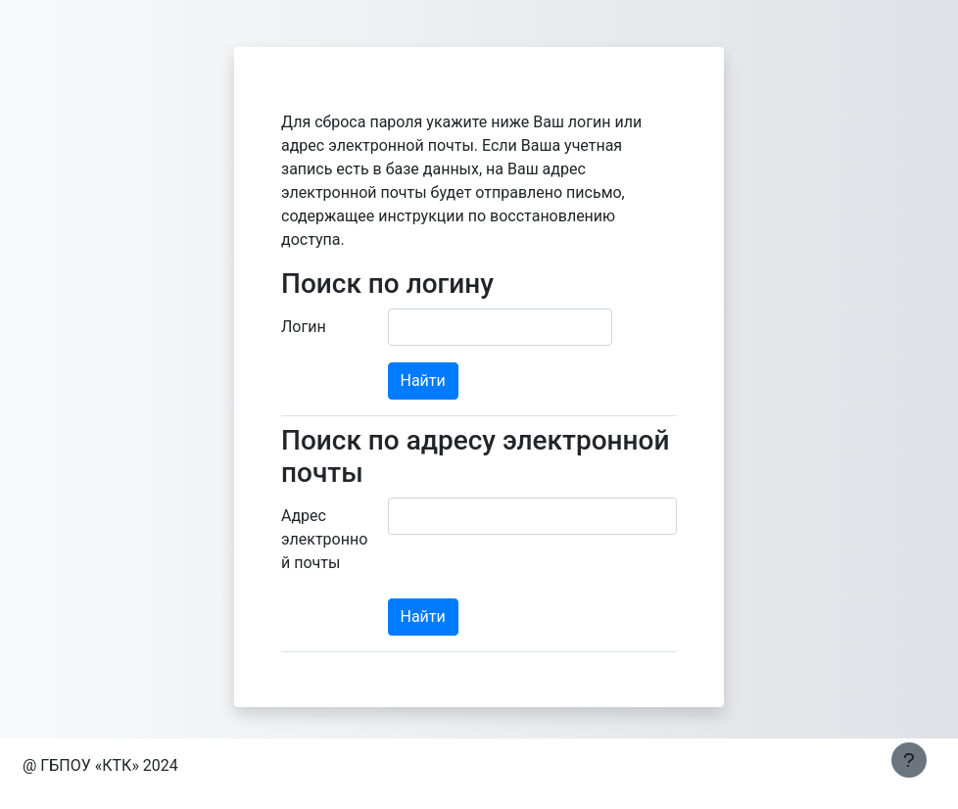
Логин (303, 326)
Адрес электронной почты (324, 539)
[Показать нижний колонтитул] (909, 760)
